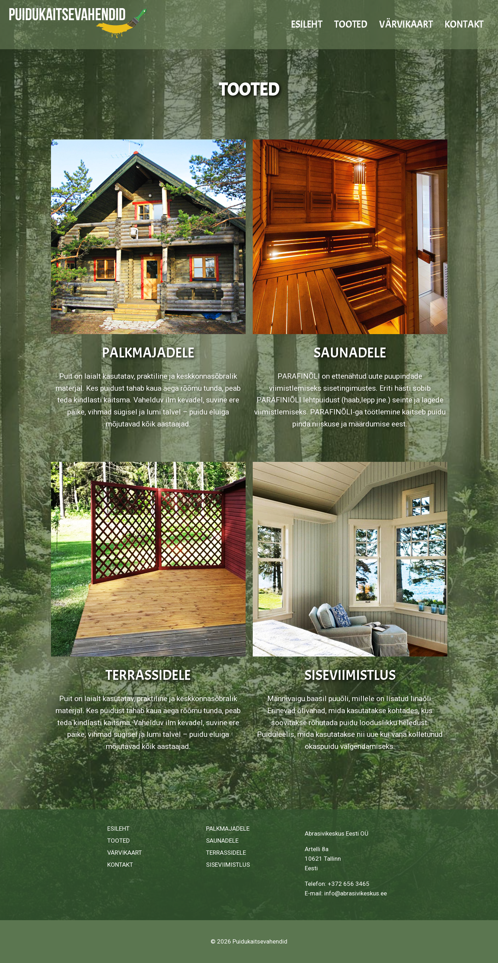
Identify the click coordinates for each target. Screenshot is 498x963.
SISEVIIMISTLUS (350, 675)
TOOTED (350, 24)
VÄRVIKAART (406, 24)
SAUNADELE (350, 353)
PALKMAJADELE (148, 353)
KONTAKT (464, 24)
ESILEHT (306, 24)
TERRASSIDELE (148, 675)
